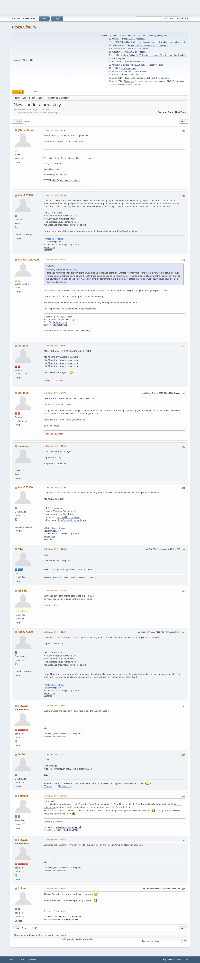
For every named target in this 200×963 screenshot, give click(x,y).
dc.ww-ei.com (82, 810)
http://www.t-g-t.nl (59, 322)
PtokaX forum (24, 27)
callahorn (24, 446)
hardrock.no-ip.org (51, 169)
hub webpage (49, 247)
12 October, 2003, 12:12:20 (55, 591)
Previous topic (165, 112)
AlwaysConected (28, 259)
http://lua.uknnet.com (127, 231)
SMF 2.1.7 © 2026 (17, 960)
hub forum (48, 250)
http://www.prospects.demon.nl (66, 180)
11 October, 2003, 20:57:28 (55, 259)
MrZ (20, 548)
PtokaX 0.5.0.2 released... (133, 75)
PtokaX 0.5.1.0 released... (134, 62)
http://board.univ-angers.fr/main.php (61, 357)
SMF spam (66, 939)
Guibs (21, 754)
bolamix (23, 796)
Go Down (17, 121)
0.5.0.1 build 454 (151, 78)
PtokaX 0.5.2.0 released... (135, 52)
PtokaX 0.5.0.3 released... (137, 71)
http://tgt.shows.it (67, 219)
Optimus (23, 345)
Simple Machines (32, 960)
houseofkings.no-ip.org (68, 222)
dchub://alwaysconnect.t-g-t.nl (65, 319)
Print (183, 121)
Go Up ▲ (186, 960)
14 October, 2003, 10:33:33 (55, 706)
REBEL (22, 590)
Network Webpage (52, 242)
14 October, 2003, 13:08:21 (55, 754)
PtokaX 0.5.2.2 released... (133, 39)
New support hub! (128, 68)
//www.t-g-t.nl (69, 215)
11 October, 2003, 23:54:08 (55, 393)
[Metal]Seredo (26, 130)
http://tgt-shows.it (60, 325)
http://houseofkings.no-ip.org (72, 225)
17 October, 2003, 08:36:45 (55, 889)
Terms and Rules (174, 960)
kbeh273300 (25, 195)
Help (164, 960)
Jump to (145, 941)
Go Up (16, 928)
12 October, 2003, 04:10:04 (55, 446)
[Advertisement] (100, 7)
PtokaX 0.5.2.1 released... (138, 48)
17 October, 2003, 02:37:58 (55, 840)
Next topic (180, 112)
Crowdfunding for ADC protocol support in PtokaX (142, 65)
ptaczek (23, 705)
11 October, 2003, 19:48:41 (55, 130)
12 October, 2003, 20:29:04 (55, 632)
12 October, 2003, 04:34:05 (55, 487)
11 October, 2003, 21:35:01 (55, 346)
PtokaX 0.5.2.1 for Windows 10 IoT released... (148, 45)
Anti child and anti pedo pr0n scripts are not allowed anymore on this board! (152, 42)
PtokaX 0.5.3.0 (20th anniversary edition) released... (150, 35)
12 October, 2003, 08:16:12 (55, 549)
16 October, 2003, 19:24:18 (55, 796)
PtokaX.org (129, 81)
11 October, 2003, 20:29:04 (55, 195)
